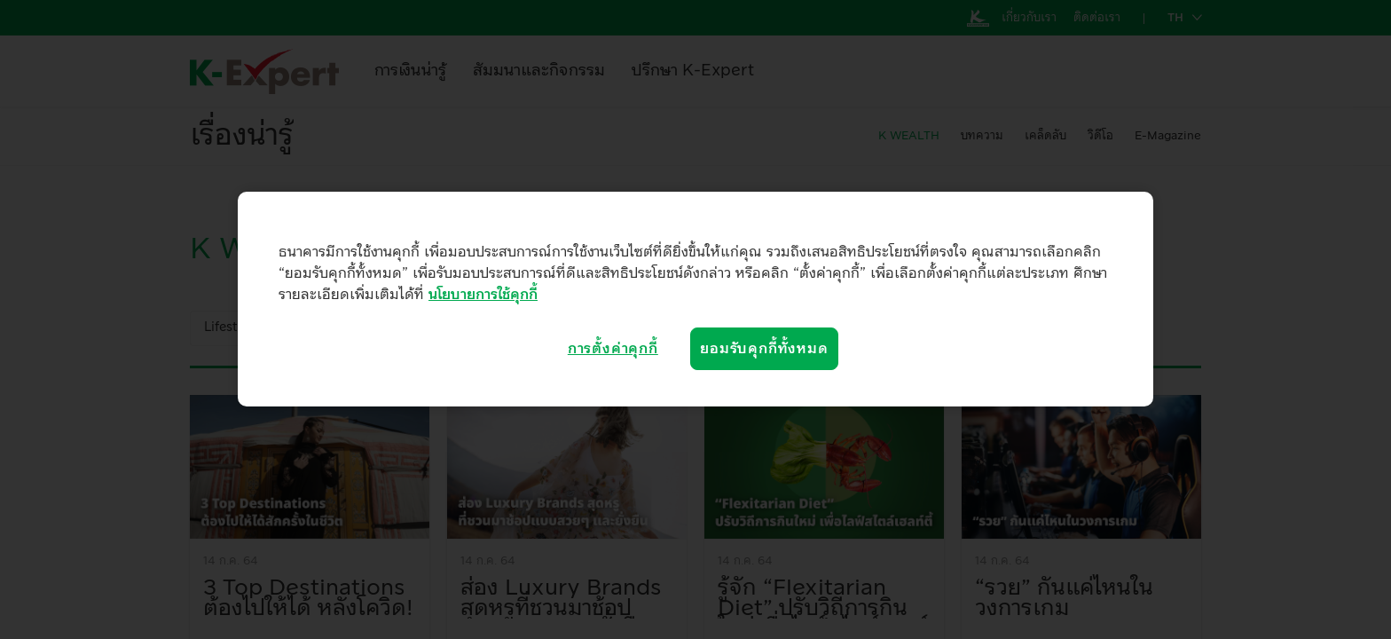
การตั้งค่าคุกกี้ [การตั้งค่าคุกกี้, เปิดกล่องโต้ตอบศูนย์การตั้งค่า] (613, 349)
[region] (695, 299)
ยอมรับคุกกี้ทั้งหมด (764, 349)
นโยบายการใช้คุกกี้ (483, 294)
